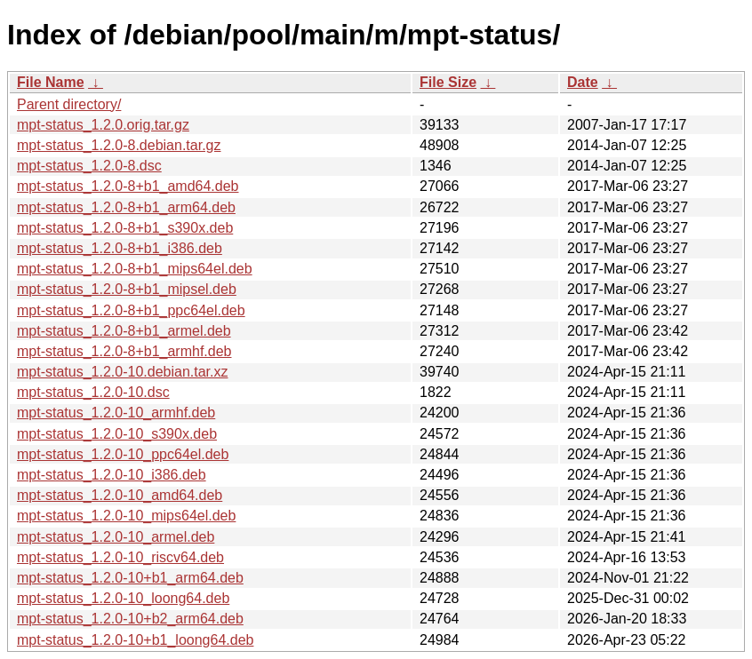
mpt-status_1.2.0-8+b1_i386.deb (119, 248)
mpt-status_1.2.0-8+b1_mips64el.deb (134, 268)
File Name (50, 82)
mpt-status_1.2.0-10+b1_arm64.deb (130, 577)
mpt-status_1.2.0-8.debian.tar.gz (118, 145)
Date (582, 82)
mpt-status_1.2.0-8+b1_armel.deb (124, 330)
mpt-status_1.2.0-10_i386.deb (111, 474)
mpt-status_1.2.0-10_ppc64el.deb (122, 454)
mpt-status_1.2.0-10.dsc (93, 392)
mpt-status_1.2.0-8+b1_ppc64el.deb (131, 310)
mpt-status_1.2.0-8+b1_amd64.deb (128, 186)
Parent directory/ (69, 104)
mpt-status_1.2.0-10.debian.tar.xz (122, 371)
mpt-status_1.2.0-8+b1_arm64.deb (126, 207)
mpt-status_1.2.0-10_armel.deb (115, 536)
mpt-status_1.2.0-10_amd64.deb (119, 495)
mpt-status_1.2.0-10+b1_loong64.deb (135, 639)
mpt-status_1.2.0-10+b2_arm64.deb (130, 618)
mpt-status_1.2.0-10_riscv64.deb (120, 557)
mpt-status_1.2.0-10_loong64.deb (123, 598)
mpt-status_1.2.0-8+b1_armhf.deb (124, 351)
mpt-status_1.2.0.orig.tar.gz (103, 124)
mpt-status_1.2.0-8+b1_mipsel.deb (126, 289)
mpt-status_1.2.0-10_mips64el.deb (126, 515)
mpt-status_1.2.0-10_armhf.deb (116, 412)
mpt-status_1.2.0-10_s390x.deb (117, 433)
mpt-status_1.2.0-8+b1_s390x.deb (125, 227)
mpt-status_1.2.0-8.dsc (89, 165)
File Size (448, 82)
